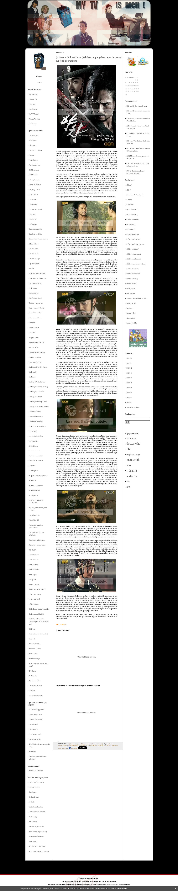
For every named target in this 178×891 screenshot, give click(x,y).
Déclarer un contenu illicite (56, 884)
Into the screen (34, 328)
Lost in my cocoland (36, 456)
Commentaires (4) (97, 744)
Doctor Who (131, 313)
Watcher (32, 691)
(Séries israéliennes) (133, 274)
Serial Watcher (34, 570)
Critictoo (32, 104)
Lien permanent (86, 744)
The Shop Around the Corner (39, 851)
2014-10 (129, 378)
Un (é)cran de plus (35, 686)
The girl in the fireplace (37, 846)
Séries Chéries (34, 604)
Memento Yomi (34, 490)
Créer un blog (84, 878)
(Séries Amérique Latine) (135, 244)
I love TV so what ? (36, 313)
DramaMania (33, 249)
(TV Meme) (131, 293)
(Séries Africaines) (133, 234)
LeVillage (32, 124)
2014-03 (129, 402)
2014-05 (129, 393)
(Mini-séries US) (132, 215)
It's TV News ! (34, 114)
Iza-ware (32, 333)
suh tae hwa (107, 745)
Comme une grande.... (36, 209)
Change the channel (36, 719)
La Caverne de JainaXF (37, 352)
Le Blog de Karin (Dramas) (38, 387)
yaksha (60, 745)
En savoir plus (122, 889)
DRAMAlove (33, 244)
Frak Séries (33, 288)
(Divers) (129, 200)
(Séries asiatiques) (133, 249)
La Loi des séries (35, 357)
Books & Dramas (35, 185)
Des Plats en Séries (35, 234)
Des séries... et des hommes (38, 239)
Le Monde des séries (36, 421)
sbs (128, 487)
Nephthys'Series (34, 515)
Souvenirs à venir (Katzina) (38, 634)
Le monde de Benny (36, 416)
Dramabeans (33, 729)
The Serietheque (34, 659)
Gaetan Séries (34, 293)
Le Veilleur (33, 431)
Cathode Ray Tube (35, 714)
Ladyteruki (33, 372)
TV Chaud (32, 671)
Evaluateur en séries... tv (37, 278)
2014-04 (129, 398)
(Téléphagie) (131, 288)
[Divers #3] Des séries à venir (137, 106)
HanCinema (33, 109)
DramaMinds (33, 254)
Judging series (34, 338)
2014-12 (129, 368)
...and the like (33, 135)
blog (127, 884)
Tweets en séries (34, 681)
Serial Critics (33, 560)
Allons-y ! (32, 145)
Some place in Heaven (36, 836)
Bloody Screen (34, 180)
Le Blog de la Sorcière (36, 392)
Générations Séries (35, 298)
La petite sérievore (35, 362)
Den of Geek (33, 724)
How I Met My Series (36, 308)
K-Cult (31, 802)
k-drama (132, 476)
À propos (39, 76)
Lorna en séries (34, 451)
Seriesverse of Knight (36, 614)
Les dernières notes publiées (89, 881)
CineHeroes (33, 204)
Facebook (73, 748)
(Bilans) (129, 185)
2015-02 (129, 358)
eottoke (31, 268)
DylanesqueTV (34, 264)
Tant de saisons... (35, 644)
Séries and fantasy (35, 594)
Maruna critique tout (36, 485)
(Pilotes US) (131, 229)
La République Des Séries (38, 367)
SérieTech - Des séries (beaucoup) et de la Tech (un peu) (39, 621)
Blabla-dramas (34, 170)
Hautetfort (94, 878)
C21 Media (33, 99)
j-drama (132, 470)
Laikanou (32, 377)
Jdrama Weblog (34, 119)
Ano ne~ (32, 155)
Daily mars (33, 224)
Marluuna (32, 480)
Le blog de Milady (35, 397)
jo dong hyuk (74, 745)
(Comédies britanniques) (135, 195)
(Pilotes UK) (131, 224)
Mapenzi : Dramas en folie (38, 476)
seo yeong (65, 748)
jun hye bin (91, 745)
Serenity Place (34, 555)
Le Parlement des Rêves (37, 426)
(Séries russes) (131, 283)
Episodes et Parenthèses (37, 273)
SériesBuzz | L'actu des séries (39, 609)
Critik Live (33, 219)
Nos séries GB (34, 520)
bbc (129, 449)
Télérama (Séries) (35, 649)
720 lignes (32, 140)
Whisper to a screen (36, 696)
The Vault (32, 752)
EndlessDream (34, 797)
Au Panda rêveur (35, 165)
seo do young (83, 745)
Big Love (130, 308)
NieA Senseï (33, 822)
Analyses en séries (35, 150)
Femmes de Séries (35, 283)
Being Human (131, 303)
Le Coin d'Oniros (35, 411)
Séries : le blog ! (34, 584)
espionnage (133, 454)
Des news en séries (35, 229)
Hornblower (131, 318)
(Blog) (129, 190)
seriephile (32, 580)
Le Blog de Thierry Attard (38, 402)
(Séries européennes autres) (136, 264)
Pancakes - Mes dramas (37, 545)
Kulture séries (34, 347)
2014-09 (129, 383)
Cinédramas (33, 200)
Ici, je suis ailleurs (35, 318)
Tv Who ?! (32, 676)
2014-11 (129, 373)
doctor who (133, 443)
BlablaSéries (33, 175)
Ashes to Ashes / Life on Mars (137, 298)
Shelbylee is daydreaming (38, 831)
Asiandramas (33, 160)
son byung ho (99, 745)
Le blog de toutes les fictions (39, 406)
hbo (129, 465)
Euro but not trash (35, 734)
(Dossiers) (130, 205)
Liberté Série (33, 446)
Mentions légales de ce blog (74, 884)
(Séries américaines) (133, 239)
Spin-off (32, 639)
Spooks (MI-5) (132, 323)
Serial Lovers (33, 565)
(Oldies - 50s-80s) (133, 219)
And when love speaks (36, 782)
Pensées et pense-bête (36, 826)
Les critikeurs (33, 441)
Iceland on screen (35, 739)
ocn (68, 745)
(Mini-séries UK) (132, 210)
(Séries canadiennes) (134, 259)
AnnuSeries (33, 94)
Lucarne (32, 466)
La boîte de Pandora (36, 807)
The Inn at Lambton (36, 771)
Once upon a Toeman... (37, 540)
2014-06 (129, 388)
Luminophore (33, 471)
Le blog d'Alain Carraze (37, 382)
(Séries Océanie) (132, 279)
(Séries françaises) (133, 269)
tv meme (131, 438)
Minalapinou (33, 495)
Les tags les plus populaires (107, 881)
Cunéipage (32, 792)
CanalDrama (33, 195)
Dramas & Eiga (34, 259)
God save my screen (36, 303)
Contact (39, 83)
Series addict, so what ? (37, 589)
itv (128, 481)
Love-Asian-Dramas (36, 461)
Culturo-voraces (34, 787)
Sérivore (32, 629)
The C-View (33, 654)
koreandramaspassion (36, 342)
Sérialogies (33, 575)
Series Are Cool (34, 599)
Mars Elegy (33, 817)
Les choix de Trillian (36, 436)
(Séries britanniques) (134, 254)
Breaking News (34, 190)
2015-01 (129, 363)
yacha (65, 745)
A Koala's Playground (36, 710)
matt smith (133, 459)
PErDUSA (32, 550)
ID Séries (32, 323)
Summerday (33, 841)
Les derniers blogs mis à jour (71, 881)
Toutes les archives (133, 407)
